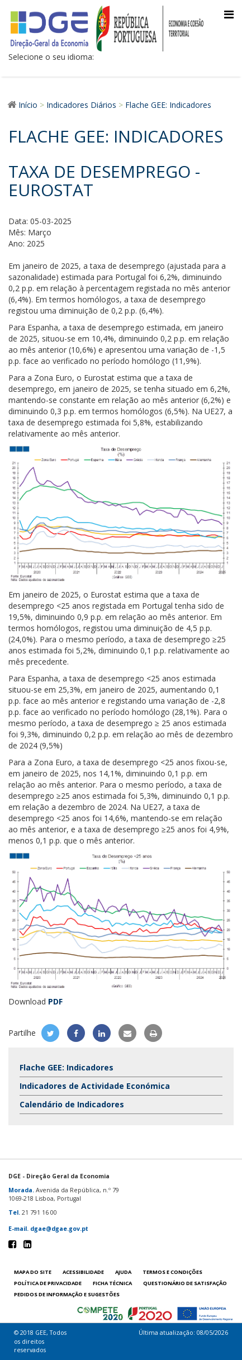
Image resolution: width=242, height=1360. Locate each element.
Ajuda (123, 1272)
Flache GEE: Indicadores (66, 1067)
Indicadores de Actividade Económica (95, 1086)
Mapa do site (32, 1272)
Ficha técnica (112, 1283)
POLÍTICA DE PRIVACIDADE (48, 1283)
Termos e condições (172, 1272)
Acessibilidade (83, 1272)
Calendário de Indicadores (72, 1104)
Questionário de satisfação (185, 1283)
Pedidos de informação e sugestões (67, 1294)
